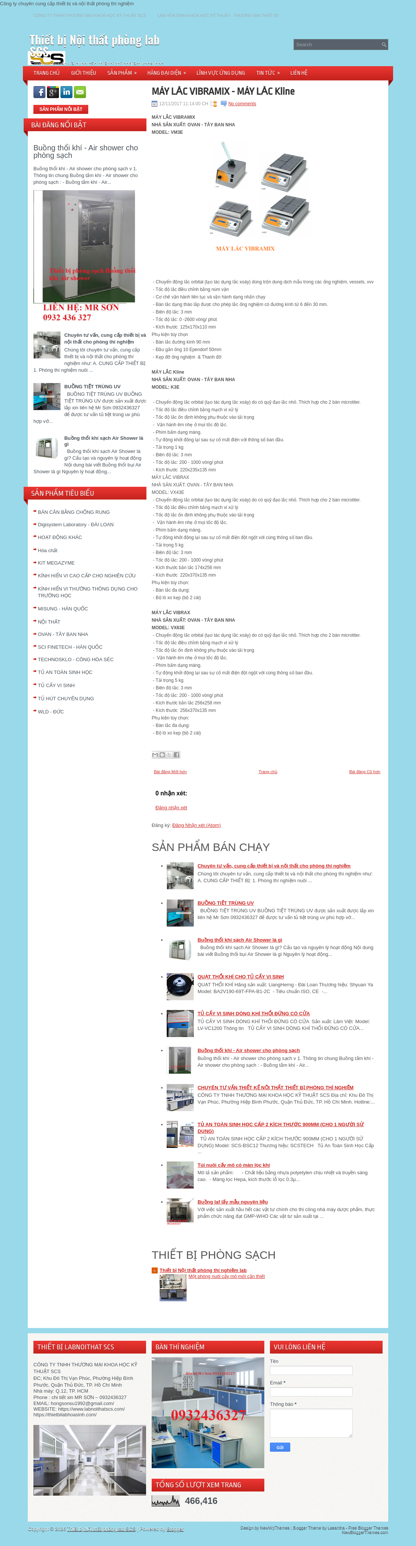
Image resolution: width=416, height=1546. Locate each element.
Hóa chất (47, 550)
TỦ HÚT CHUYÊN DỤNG (66, 698)
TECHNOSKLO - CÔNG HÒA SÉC (76, 659)
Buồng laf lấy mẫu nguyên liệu (232, 1202)
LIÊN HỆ (299, 73)
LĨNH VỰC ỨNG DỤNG (221, 73)
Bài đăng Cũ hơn (364, 771)
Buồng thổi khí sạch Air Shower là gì (239, 940)
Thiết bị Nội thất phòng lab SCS (95, 45)
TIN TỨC (270, 70)
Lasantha (336, 1527)
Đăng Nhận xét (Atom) (196, 825)
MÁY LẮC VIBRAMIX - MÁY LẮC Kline (223, 91)
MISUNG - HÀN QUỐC (63, 609)
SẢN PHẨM (124, 70)
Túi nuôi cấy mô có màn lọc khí (233, 1165)
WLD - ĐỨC (51, 712)
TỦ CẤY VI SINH (56, 685)
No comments (242, 103)
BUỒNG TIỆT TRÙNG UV (92, 386)
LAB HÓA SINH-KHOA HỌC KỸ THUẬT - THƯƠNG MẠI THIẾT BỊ (217, 15)
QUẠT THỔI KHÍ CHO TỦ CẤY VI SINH (240, 977)
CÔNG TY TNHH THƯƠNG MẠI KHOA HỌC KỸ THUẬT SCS (89, 15)
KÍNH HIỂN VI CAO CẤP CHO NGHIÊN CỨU (87, 575)
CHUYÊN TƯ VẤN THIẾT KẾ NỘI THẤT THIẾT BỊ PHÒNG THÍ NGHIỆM (275, 1087)
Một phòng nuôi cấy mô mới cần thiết (226, 1276)
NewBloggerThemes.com (365, 1532)
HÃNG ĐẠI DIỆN (169, 70)
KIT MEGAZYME (56, 563)
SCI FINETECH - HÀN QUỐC (70, 647)
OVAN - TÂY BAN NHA (63, 634)
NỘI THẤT (49, 622)
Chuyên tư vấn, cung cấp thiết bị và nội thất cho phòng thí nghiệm (273, 866)
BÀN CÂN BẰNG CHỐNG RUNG (74, 512)
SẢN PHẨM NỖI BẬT (60, 109)
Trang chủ (268, 771)
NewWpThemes (274, 1527)
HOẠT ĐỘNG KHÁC (60, 537)
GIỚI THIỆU (83, 73)
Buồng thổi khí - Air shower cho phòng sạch (85, 151)
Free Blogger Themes (368, 1527)
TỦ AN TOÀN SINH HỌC (65, 672)
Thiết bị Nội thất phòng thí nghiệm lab (203, 1270)
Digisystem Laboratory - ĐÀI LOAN (76, 524)
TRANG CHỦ (46, 73)
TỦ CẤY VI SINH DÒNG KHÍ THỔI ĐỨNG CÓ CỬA (253, 1013)
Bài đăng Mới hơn (170, 771)
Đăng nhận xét (171, 807)
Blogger (175, 1529)
